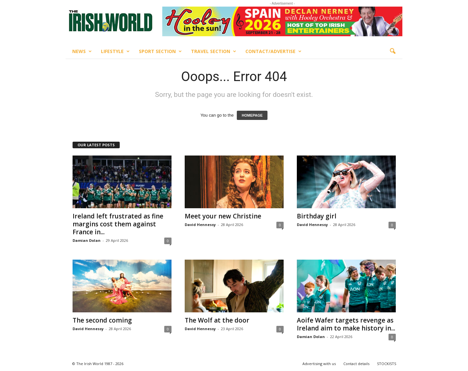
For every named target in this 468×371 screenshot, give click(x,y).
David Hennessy (200, 224)
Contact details (356, 363)
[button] (392, 51)
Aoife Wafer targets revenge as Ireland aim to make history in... (346, 324)
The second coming (102, 320)
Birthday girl (316, 216)
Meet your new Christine (223, 216)
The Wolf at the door (217, 320)
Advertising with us (319, 363)
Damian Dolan (87, 240)
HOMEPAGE (252, 115)
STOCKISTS (386, 363)
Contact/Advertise (273, 51)
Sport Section (160, 51)
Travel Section (213, 51)
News (82, 51)
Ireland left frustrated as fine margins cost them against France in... (118, 224)
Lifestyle (115, 51)
